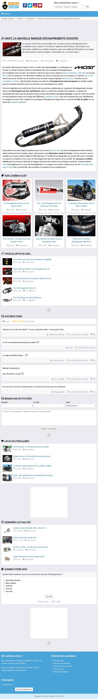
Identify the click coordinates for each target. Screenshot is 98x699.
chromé (8, 589)
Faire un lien (59, 669)
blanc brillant (10, 583)
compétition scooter (11, 81)
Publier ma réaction (49, 429)
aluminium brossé (12, 580)
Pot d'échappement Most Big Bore (27, 297)
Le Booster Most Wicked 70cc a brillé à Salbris (32, 466)
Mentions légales (61, 672)
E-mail (37, 402)
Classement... (8, 685)
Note (68, 402)
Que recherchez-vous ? (66, 2)
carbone (8, 586)
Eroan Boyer (47, 61)
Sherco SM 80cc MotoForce (24, 537)
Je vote (49, 596)
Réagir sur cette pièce (18, 398)
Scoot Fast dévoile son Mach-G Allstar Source (32, 278)
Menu (6, 14)
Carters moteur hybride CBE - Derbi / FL (30, 528)
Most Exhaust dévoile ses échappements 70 (31, 269)
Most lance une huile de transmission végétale (32, 259)
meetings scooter (52, 96)
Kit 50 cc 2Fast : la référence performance (30, 547)
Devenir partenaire (24, 689)
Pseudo (5, 402)
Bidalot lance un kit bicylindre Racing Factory (31, 456)
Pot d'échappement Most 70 (24, 288)
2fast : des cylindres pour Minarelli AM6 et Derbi (33, 475)
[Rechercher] (87, 7)
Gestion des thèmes (62, 663)
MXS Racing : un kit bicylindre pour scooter (31, 447)
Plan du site (58, 660)
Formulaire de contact (63, 666)
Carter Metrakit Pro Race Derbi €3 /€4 (29, 556)
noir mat (8, 591)
